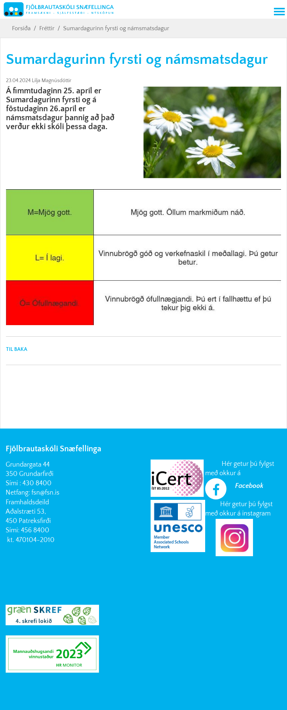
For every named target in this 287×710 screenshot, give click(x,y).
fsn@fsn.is (45, 492)
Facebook (249, 486)
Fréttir (47, 28)
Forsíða (21, 28)
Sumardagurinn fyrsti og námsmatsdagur (116, 28)
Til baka (16, 349)
